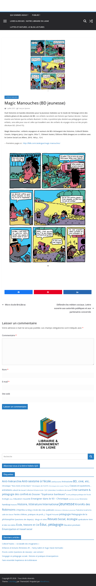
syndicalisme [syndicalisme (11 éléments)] (83, 519)
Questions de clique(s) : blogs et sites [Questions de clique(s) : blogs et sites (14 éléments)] (30, 519)
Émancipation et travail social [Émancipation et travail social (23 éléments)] (17, 529)
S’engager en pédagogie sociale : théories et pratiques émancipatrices (30, 556)
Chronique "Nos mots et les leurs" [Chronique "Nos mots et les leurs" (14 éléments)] (16, 486)
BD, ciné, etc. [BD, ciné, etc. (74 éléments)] (81, 481)
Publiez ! (36, 15)
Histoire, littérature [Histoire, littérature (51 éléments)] (29, 504)
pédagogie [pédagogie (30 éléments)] (65, 514)
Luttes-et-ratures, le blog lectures (27, 27)
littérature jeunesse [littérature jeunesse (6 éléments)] (69, 510)
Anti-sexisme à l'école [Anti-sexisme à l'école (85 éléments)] (36, 481)
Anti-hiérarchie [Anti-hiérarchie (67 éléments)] (11, 481)
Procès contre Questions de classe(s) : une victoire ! (23, 552)
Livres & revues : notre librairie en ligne (29, 21)
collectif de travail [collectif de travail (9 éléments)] (19, 490)
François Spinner (24, 108)
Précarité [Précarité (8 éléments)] (55, 514)
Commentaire (9, 335)
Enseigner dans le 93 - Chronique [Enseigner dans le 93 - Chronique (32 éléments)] (49, 498)
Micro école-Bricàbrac (14, 304)
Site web (6, 393)
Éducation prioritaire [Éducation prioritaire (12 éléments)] (72, 525)
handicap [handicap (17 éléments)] (6, 504)
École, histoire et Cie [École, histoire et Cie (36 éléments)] (27, 524)
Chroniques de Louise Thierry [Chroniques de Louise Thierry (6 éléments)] (59, 486)
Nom (5, 369)
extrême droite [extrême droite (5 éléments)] (74, 499)
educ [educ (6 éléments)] (11, 499)
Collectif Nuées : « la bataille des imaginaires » (20, 544)
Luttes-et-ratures (12, 97)
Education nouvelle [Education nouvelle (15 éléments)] (21, 499)
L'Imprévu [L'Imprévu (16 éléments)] (20, 509)
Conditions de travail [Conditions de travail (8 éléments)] (63, 490)
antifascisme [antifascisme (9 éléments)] (56, 482)
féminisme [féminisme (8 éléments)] (83, 499)
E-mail (5, 381)
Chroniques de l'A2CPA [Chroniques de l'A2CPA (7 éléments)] (40, 486)
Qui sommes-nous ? (19, 15)
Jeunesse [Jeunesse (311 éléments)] (67, 503)
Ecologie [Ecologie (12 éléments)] (5, 499)
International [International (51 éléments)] (50, 504)
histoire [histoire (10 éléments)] (14, 504)
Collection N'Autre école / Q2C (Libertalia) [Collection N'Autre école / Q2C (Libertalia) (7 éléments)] (41, 490)
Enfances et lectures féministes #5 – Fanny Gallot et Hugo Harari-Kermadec (32, 548)
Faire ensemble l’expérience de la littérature (19, 560)
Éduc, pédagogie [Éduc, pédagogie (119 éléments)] (51, 524)
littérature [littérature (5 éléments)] (58, 510)
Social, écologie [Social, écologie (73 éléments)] (68, 519)
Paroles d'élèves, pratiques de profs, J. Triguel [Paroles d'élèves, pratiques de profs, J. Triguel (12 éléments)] (32, 514)
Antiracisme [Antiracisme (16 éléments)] (67, 481)
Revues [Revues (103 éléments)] (52, 519)
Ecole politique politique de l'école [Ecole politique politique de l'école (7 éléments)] (78, 495)
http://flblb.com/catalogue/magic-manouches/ (41, 143)
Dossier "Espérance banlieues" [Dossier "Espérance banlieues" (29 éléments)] (49, 494)
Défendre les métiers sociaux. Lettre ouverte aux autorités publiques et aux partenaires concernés (74, 308)
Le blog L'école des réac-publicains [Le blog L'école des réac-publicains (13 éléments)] (39, 510)
